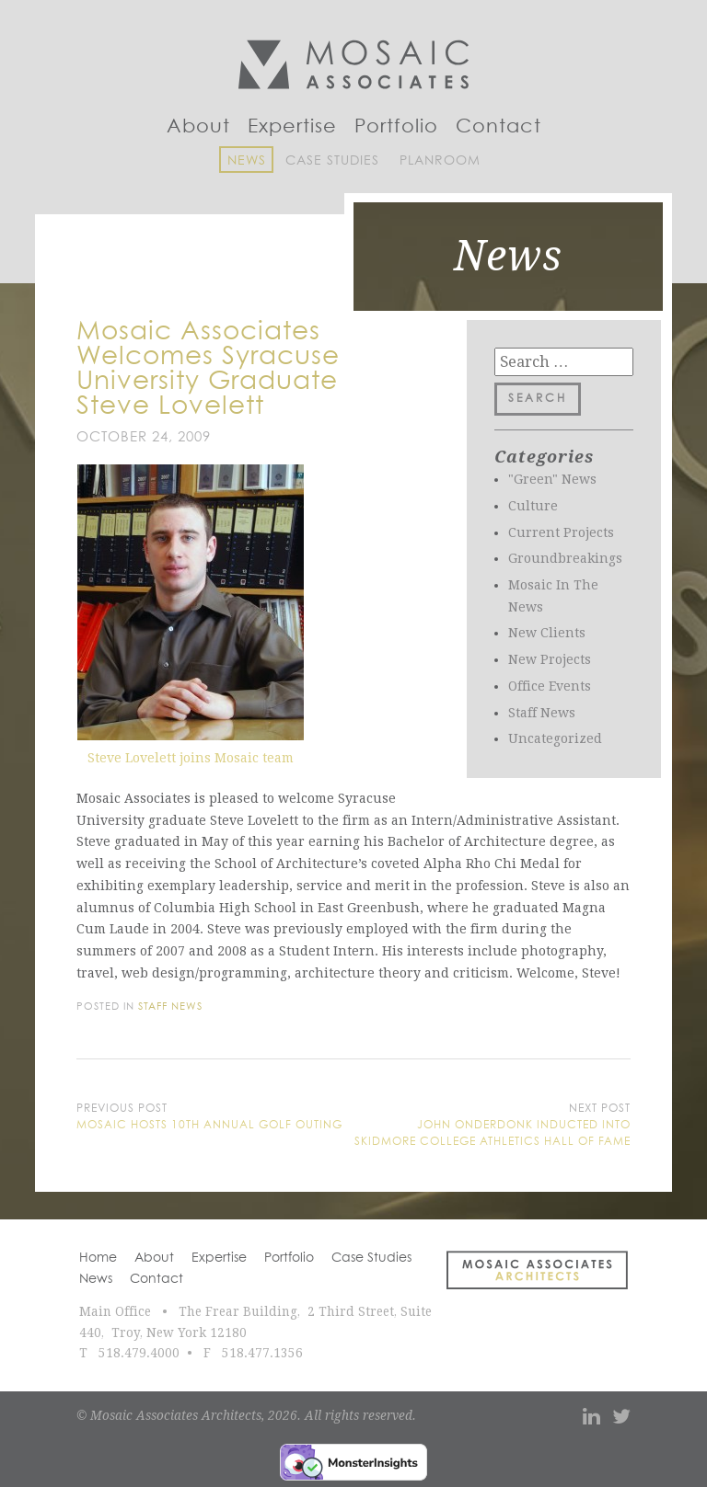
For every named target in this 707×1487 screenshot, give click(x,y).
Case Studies (332, 160)
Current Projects (561, 532)
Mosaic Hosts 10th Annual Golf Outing (209, 1125)
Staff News (541, 712)
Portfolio (396, 127)
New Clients (546, 632)
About (198, 127)
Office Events (549, 686)
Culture (533, 505)
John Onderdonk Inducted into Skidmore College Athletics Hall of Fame (492, 1134)
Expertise (292, 127)
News (246, 160)
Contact (498, 127)
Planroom (440, 160)
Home (98, 1258)
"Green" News (552, 479)
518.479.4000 (139, 1352)
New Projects (549, 659)
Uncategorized (555, 738)
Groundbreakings (565, 558)
